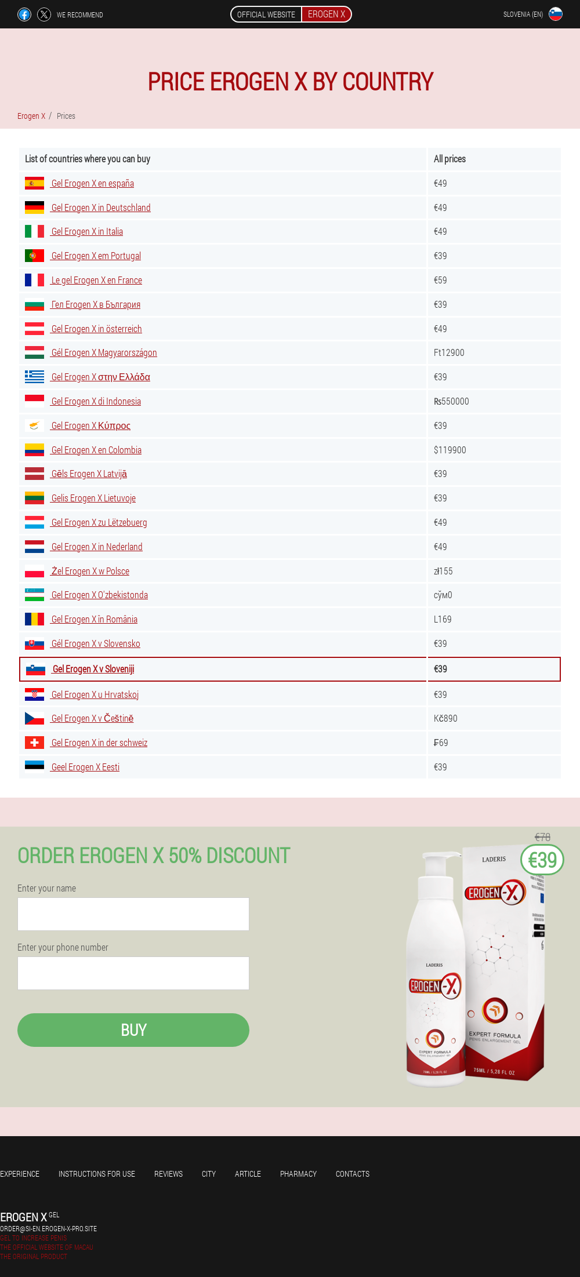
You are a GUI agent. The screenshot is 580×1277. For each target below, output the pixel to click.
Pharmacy (298, 1173)
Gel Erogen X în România (81, 619)
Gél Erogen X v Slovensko (82, 643)
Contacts (352, 1173)
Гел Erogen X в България (82, 304)
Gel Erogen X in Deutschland (88, 207)
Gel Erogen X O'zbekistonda (86, 594)
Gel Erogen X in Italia (74, 231)
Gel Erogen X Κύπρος (77, 425)
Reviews (168, 1173)
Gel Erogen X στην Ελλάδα (87, 376)
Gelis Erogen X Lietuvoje (80, 498)
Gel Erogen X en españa (79, 183)
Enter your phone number (62, 947)
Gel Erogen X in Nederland (84, 546)
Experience (19, 1173)
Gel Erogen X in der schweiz (86, 742)
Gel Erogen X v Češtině (79, 718)
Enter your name (46, 888)
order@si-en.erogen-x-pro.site (48, 1228)
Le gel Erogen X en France (83, 280)
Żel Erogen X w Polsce (77, 571)
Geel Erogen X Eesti (72, 767)
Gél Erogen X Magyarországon (91, 352)
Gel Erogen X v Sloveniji (80, 669)
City (209, 1173)
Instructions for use (97, 1173)
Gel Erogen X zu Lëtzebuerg (86, 522)
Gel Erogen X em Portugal (83, 255)
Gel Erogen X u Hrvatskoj (82, 694)
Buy (133, 1029)
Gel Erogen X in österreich (83, 328)
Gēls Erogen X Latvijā (76, 473)
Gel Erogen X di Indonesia (83, 401)
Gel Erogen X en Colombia (83, 449)
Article (248, 1173)
